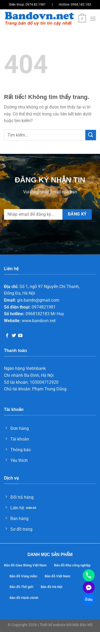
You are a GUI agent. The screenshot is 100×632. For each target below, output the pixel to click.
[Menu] (93, 18)
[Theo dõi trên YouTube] (20, 335)
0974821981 (44, 307)
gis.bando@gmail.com (38, 300)
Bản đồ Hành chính (24, 598)
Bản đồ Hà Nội (51, 587)
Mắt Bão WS (82, 625)
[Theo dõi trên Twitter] (14, 335)
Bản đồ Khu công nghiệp (72, 565)
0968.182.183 (81, 4)
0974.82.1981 (36, 4)
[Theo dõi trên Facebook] (7, 335)
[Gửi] (90, 135)
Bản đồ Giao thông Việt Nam (25, 565)
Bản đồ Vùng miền (23, 576)
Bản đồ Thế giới (21, 587)
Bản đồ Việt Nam (57, 576)
